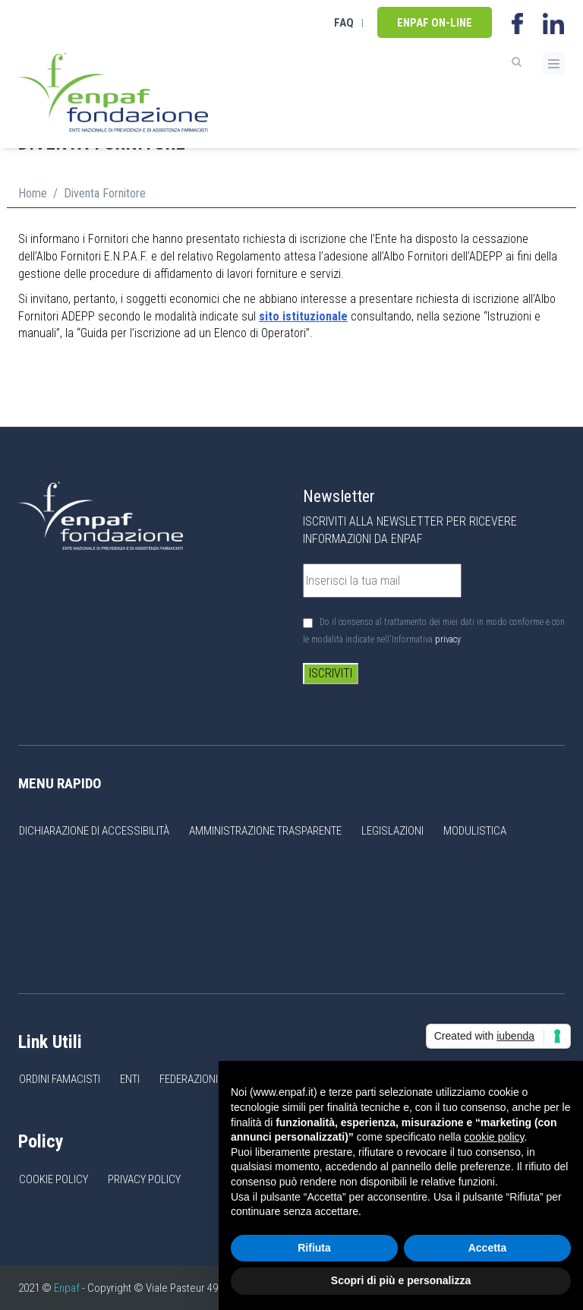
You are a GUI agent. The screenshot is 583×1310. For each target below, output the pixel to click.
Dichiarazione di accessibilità (94, 831)
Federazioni (188, 1079)
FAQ (344, 23)
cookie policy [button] (494, 1137)
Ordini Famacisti (59, 1079)
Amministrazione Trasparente (265, 831)
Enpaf (67, 1288)
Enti (130, 1079)
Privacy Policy (144, 1179)
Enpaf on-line (434, 23)
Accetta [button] (487, 1248)
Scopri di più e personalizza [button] (401, 1280)
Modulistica (474, 831)
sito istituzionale (303, 316)
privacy (448, 639)
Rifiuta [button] (314, 1248)
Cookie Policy (53, 1179)
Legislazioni (392, 831)
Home (32, 193)
